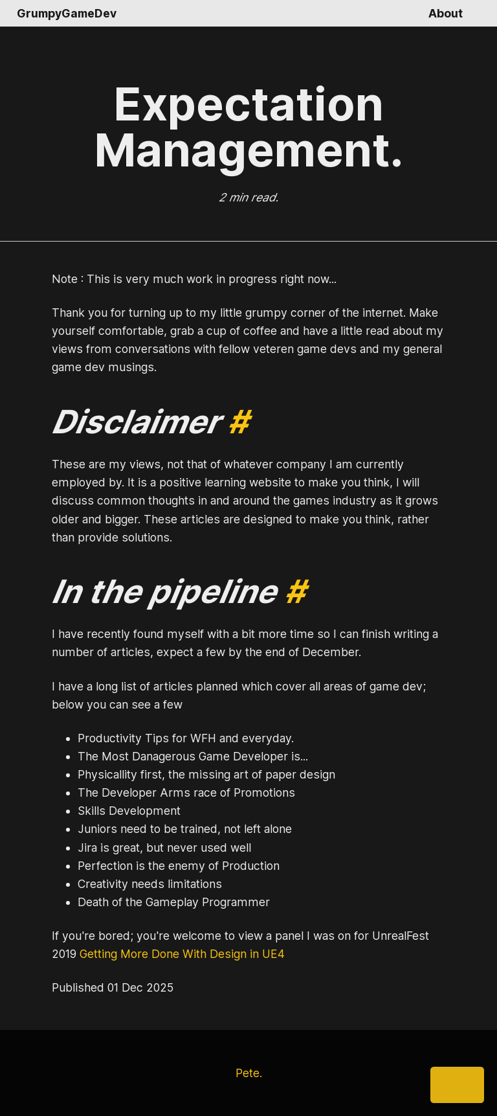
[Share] (457, 1085)
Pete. (249, 1073)
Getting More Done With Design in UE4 (182, 954)
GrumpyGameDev (66, 13)
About (445, 13)
